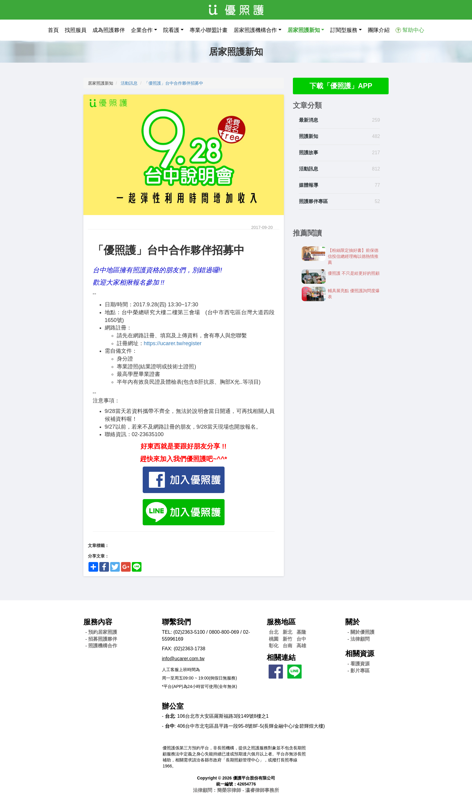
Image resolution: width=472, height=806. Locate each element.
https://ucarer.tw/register (173, 343)
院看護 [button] (171, 30)
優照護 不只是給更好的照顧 (354, 273)
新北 (287, 632)
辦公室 (173, 706)
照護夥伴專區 (313, 201)
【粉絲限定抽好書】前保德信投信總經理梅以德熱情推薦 (353, 256)
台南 (287, 645)
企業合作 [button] (142, 30)
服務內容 (97, 622)
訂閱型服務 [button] (343, 30)
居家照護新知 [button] (303, 30)
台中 (301, 639)
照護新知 (308, 136)
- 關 (360, 632)
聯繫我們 (176, 622)
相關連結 (281, 657)
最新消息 (308, 120)
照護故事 (308, 152)
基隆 (301, 632)
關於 (352, 622)
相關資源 (359, 653)
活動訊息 (129, 83)
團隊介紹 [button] (379, 30)
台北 (273, 632)
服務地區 (281, 622)
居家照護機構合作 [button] (255, 30)
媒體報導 (308, 185)
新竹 (287, 639)
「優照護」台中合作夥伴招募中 (173, 83)
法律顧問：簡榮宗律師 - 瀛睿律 (236, 790)
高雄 (301, 645)
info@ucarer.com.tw (183, 658)
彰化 (273, 645)
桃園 (273, 639)
